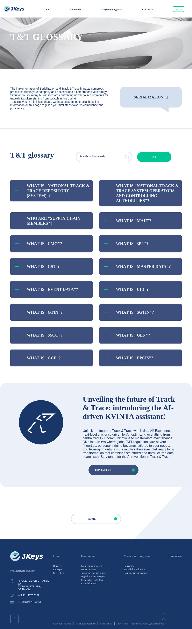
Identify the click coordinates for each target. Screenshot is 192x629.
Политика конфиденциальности (148, 623)
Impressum (122, 623)
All (154, 156)
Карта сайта (106, 623)
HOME (104, 519)
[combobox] (178, 9)
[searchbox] (96, 157)
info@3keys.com (29, 602)
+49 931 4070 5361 (28, 595)
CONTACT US (116, 470)
